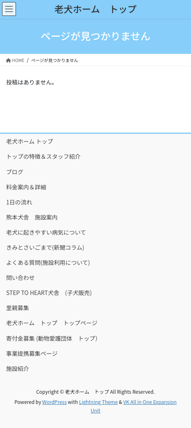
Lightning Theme (98, 401)
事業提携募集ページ (32, 353)
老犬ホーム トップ (29, 141)
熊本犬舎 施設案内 (32, 217)
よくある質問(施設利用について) (48, 262)
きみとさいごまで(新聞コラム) (45, 247)
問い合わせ (20, 277)
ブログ (14, 172)
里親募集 (17, 308)
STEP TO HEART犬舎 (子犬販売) (49, 292)
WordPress (54, 401)
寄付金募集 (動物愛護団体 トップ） (53, 338)
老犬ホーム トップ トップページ (51, 323)
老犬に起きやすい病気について (46, 232)
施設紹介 (17, 368)
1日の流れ (19, 202)
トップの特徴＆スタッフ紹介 (43, 156)
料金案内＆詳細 (26, 187)
